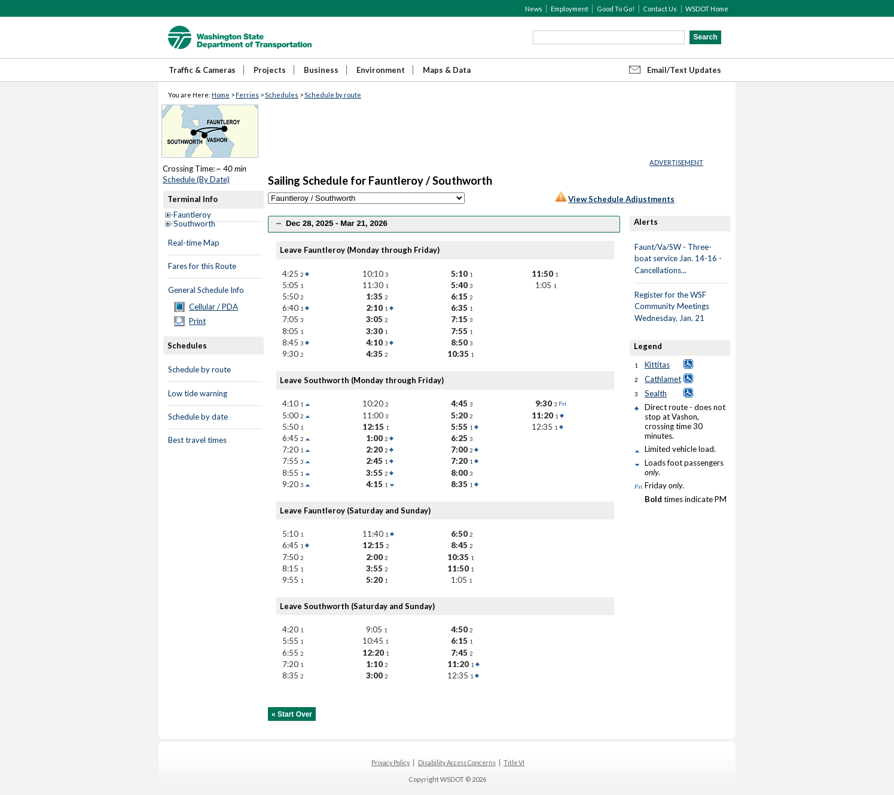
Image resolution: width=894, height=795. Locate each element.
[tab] (444, 224)
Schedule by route (332, 95)
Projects (270, 70)
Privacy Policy (390, 762)
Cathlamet (663, 379)
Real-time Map (193, 242)
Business (321, 70)
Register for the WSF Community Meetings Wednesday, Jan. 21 (671, 306)
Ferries (247, 95)
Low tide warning (197, 393)
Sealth (656, 393)
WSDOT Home (706, 9)
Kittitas (657, 364)
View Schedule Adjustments (621, 199)
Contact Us (660, 9)
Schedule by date (198, 416)
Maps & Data (447, 70)
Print (197, 321)
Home (221, 95)
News (533, 9)
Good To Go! (615, 9)
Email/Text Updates (684, 70)
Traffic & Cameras (202, 70)
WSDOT (240, 37)
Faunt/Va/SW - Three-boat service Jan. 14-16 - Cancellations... (678, 258)
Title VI (514, 762)
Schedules (281, 95)
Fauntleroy (192, 214)
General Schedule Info (206, 290)
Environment (380, 70)
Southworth (194, 223)
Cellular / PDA (213, 306)
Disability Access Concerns (457, 762)
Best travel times (197, 440)
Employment (569, 9)
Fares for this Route (202, 266)
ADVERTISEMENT (676, 162)
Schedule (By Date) (196, 179)
